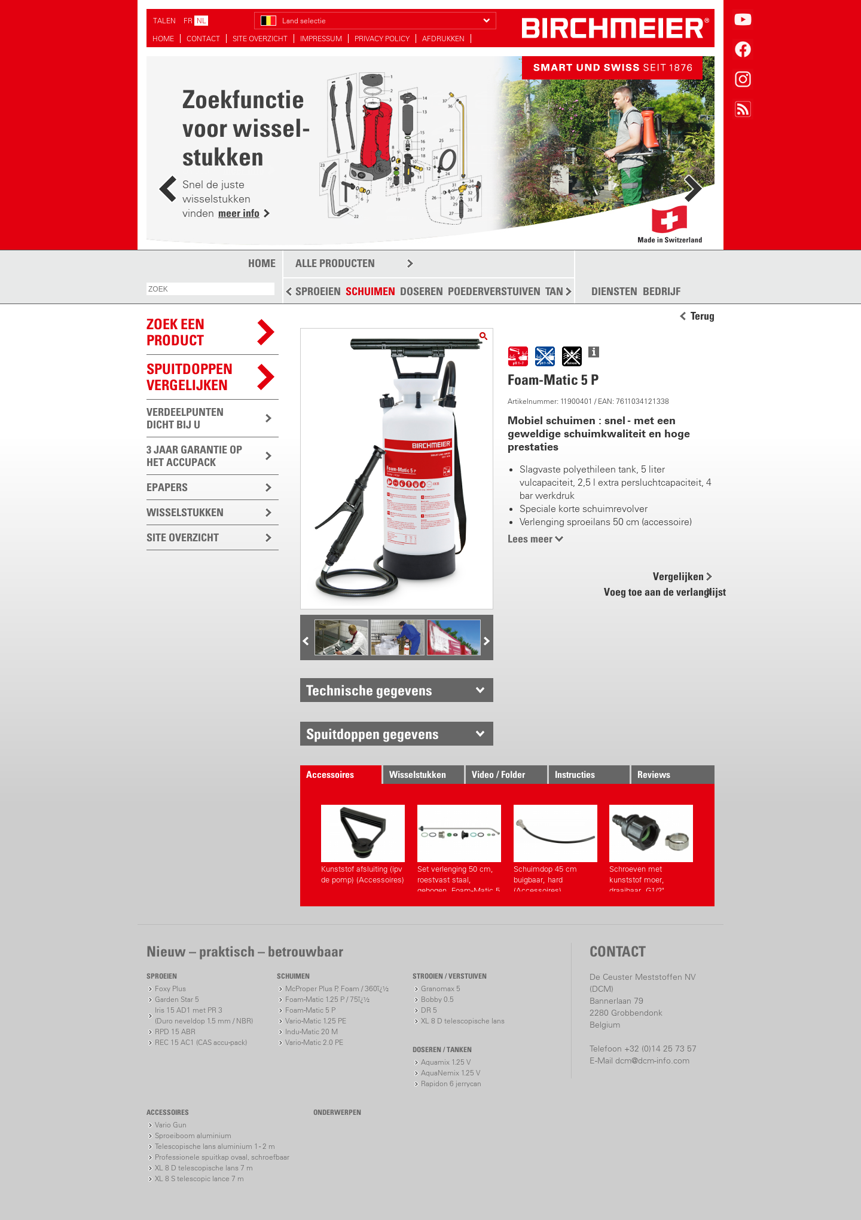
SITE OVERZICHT (260, 38)
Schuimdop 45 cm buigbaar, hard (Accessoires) (555, 848)
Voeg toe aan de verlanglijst (658, 592)
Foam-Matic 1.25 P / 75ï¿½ (327, 999)
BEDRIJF (661, 292)
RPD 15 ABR (175, 1031)
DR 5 (429, 1010)
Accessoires (330, 774)
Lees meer (530, 538)
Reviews (653, 774)
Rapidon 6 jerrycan (451, 1083)
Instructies (575, 774)
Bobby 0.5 (437, 999)
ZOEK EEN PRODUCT (175, 331)
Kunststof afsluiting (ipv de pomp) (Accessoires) (363, 844)
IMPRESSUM (321, 38)
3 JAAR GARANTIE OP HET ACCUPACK (194, 455)
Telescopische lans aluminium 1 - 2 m (215, 1146)
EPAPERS (167, 487)
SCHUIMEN (370, 291)
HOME (163, 38)
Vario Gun (171, 1124)
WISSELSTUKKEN (185, 512)
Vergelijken (678, 576)
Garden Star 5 (177, 999)
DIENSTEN (614, 292)
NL (201, 20)
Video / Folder (498, 774)
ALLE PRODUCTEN (335, 263)
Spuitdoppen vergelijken (189, 376)
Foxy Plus (170, 988)
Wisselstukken (417, 774)
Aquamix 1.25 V (446, 1061)
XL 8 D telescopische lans (463, 1020)
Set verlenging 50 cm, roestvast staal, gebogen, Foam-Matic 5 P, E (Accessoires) (459, 848)
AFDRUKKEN (443, 38)
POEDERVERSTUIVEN (494, 291)
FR (188, 20)
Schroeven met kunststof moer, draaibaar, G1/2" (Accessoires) (651, 848)
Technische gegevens (369, 690)
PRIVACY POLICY (382, 38)
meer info (238, 213)
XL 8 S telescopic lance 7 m (199, 1178)
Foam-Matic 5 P (310, 1010)
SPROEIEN (318, 291)
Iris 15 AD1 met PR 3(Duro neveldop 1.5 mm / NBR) (204, 1015)
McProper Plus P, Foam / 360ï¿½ (337, 988)
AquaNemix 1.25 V (450, 1072)
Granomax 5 (440, 988)
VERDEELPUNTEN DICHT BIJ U (185, 418)
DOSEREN (421, 291)
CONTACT (203, 38)
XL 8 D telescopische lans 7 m (204, 1167)
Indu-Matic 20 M (311, 1031)
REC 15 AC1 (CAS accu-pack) (201, 1042)
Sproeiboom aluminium (193, 1135)
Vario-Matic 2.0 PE (314, 1042)
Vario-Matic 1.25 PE (315, 1020)
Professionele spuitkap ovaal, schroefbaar (222, 1156)
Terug (703, 316)
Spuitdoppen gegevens (372, 733)
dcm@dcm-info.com (652, 1060)
